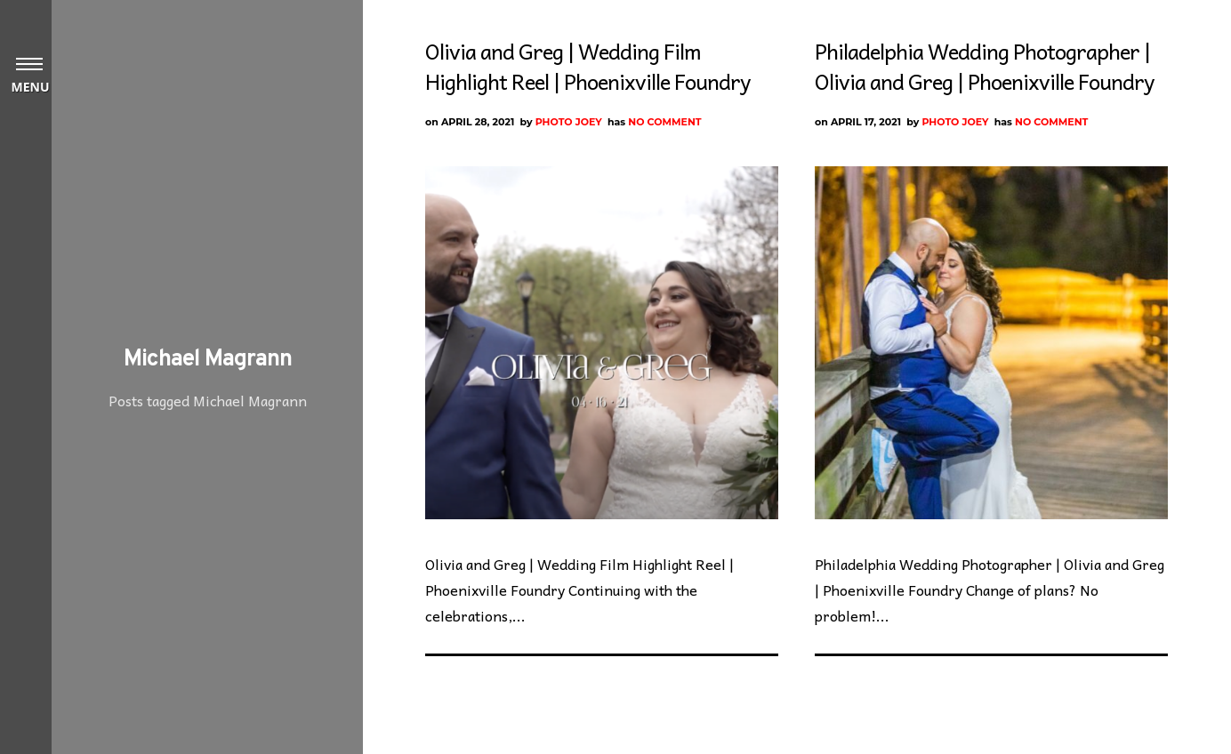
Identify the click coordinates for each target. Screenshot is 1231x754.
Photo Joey (568, 122)
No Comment (664, 122)
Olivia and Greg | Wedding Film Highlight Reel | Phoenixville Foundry (587, 66)
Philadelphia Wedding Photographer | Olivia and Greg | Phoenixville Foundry (984, 66)
